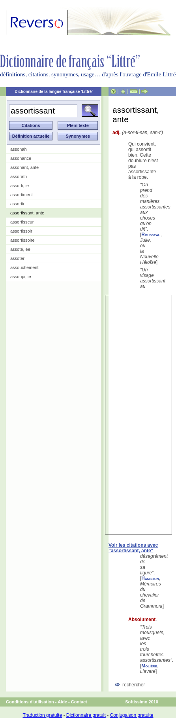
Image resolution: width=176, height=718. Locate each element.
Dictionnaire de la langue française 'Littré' (54, 91)
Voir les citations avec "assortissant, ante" (133, 547)
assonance (20, 158)
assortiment (21, 194)
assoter (17, 258)
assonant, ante (24, 167)
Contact (79, 701)
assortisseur (22, 222)
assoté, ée (20, 249)
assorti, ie (19, 185)
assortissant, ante (27, 212)
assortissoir (21, 231)
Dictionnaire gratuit (86, 715)
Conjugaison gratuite (131, 715)
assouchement (24, 267)
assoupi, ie (20, 276)
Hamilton (150, 578)
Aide (62, 701)
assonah (18, 149)
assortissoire (22, 240)
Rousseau (150, 234)
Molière (149, 666)
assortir (17, 203)
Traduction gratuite (42, 715)
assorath (18, 176)
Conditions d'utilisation (30, 701)
